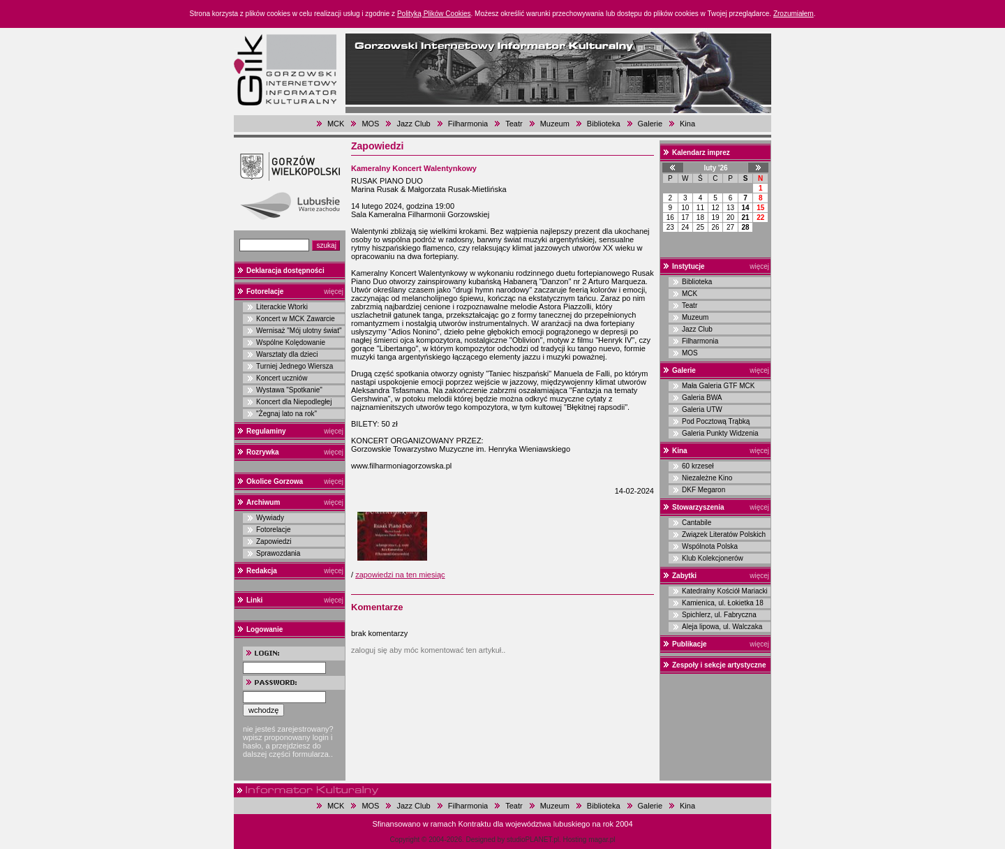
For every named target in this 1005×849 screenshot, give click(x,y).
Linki (254, 600)
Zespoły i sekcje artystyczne (719, 665)
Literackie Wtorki (282, 307)
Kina (687, 123)
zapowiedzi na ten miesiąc (400, 574)
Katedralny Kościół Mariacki (725, 591)
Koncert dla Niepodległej (294, 402)
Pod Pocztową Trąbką (716, 421)
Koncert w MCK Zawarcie (295, 319)
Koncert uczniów (281, 378)
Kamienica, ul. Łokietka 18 (723, 603)
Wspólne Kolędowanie (290, 342)
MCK (335, 123)
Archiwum (263, 502)
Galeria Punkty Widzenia (720, 433)
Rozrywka (262, 452)
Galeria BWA (702, 397)
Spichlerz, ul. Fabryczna (719, 615)
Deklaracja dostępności (285, 270)
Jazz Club (413, 123)
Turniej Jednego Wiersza (294, 366)
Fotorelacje (264, 291)
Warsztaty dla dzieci (287, 354)
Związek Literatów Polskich (724, 534)
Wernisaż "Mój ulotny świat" (299, 330)
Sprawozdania (278, 553)
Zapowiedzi (274, 541)
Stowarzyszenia (698, 507)
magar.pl (601, 839)
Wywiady (270, 518)
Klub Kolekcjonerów (712, 558)
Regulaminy (266, 431)
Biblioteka (603, 123)
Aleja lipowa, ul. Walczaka (722, 626)
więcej (333, 291)
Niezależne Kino (707, 478)
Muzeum (555, 123)
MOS (370, 123)
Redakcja (261, 571)
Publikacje (689, 644)
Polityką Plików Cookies (434, 13)
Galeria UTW (702, 409)
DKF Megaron (703, 490)
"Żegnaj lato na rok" (286, 414)
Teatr (513, 123)
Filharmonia (468, 123)
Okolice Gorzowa (274, 481)
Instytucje (688, 266)
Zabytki (684, 575)
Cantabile (696, 522)
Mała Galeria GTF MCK (718, 386)
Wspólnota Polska (710, 546)
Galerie (650, 123)
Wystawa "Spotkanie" (289, 390)
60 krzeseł (698, 466)
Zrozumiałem (793, 13)
